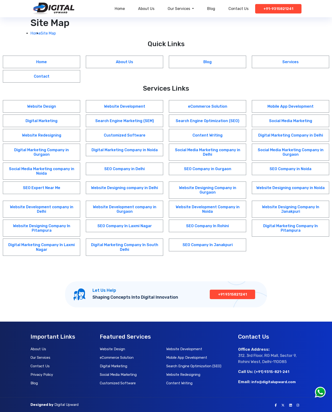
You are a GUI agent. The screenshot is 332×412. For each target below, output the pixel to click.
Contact (41, 76)
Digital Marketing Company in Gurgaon (41, 152)
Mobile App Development (290, 106)
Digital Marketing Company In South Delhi (124, 247)
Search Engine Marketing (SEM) (124, 121)
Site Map (48, 33)
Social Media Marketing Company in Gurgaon (290, 152)
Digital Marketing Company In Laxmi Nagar (41, 247)
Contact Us (238, 8)
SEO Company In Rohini (207, 226)
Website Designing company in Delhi (124, 188)
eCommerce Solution (207, 106)
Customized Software (124, 135)
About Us (146, 8)
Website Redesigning (41, 135)
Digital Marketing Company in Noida (125, 150)
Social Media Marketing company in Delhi (207, 152)
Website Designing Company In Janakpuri (290, 209)
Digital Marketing (41, 121)
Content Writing (207, 135)
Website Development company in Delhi (41, 209)
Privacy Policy (42, 374)
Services (290, 62)
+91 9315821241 (232, 294)
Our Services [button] (179, 8)
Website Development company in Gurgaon (124, 209)
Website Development (124, 106)
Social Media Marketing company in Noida (41, 171)
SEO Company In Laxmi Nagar (124, 226)
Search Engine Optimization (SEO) (207, 121)
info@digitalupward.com (273, 382)
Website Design (41, 106)
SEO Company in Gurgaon (207, 169)
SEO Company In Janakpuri (208, 245)
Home (120, 8)
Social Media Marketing (290, 121)
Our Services (40, 357)
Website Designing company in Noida (290, 188)
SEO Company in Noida (290, 169)
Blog (211, 8)
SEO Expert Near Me (41, 188)
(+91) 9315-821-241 (271, 372)
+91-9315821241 (278, 9)
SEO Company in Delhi (124, 169)
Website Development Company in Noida (208, 209)
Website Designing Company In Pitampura (41, 228)
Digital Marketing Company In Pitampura (290, 228)
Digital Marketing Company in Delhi (290, 135)
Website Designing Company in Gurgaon (207, 190)
